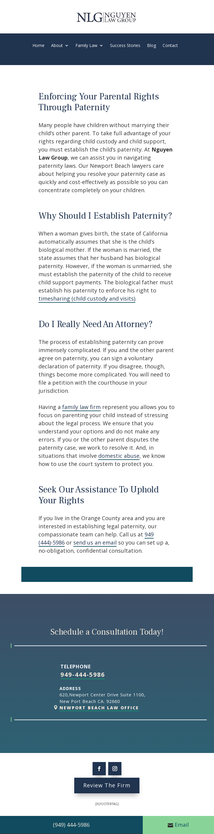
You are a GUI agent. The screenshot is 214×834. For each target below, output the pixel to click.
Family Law (86, 45)
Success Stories (125, 45)
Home (38, 45)
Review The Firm (106, 785)
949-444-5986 (82, 674)
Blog (151, 45)
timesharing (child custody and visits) (86, 298)
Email (182, 824)
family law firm (81, 407)
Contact (170, 45)
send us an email (95, 542)
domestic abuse (118, 455)
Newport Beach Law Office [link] (99, 708)
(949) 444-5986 (71, 824)
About (57, 45)
